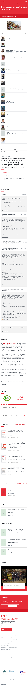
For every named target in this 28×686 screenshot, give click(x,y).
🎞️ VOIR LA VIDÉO (5, 210)
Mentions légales (3, 684)
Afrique (9, 437)
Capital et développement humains (6, 643)
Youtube (2, 683)
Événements (9, 15)
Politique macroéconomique (5, 645)
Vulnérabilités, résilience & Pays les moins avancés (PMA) (9, 647)
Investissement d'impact (14, 437)
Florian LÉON (11, 433)
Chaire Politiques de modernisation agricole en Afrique (8, 657)
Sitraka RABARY (15, 446)
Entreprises (17, 450)
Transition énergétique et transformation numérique (8, 641)
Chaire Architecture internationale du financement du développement (11, 661)
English (2, 682)
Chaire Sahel (3, 655)
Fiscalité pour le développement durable (6, 637)
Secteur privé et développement (14, 407)
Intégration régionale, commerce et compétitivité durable (9, 639)
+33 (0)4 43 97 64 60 (8, 625)
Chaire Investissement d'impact (14, 415)
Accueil (2, 15)
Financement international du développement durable (8, 635)
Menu (26, 1)
